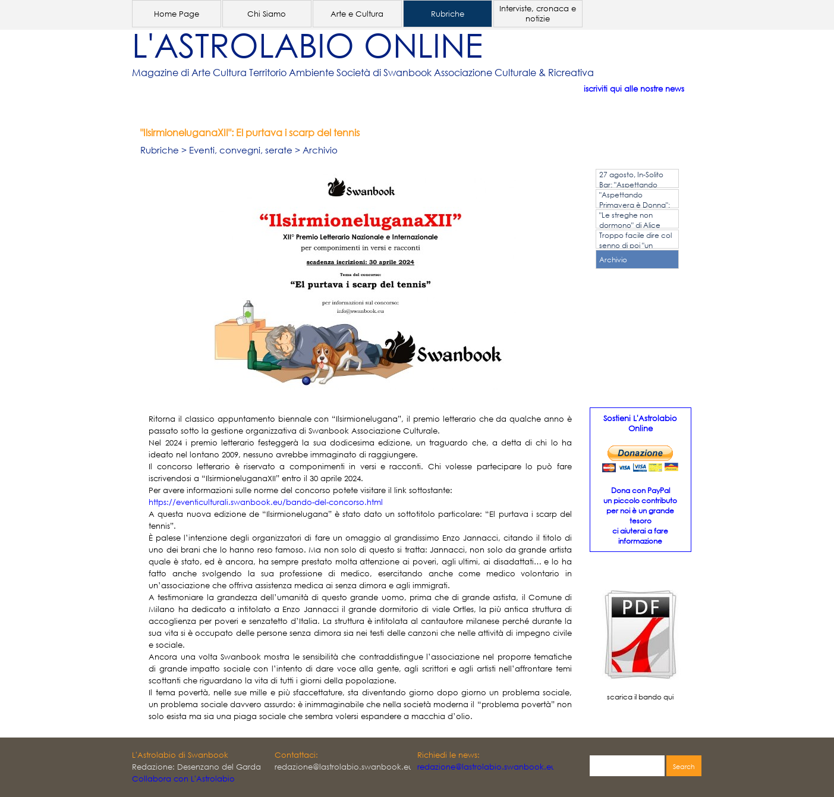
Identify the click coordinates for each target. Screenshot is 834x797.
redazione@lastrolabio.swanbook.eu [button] (486, 767)
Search (684, 766)
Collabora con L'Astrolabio (183, 779)
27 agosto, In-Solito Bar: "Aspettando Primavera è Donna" (633, 185)
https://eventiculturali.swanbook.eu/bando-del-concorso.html (266, 502)
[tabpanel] (399, 72)
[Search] (627, 766)
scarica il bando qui (640, 697)
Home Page (176, 14)
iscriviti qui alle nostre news (634, 89)
